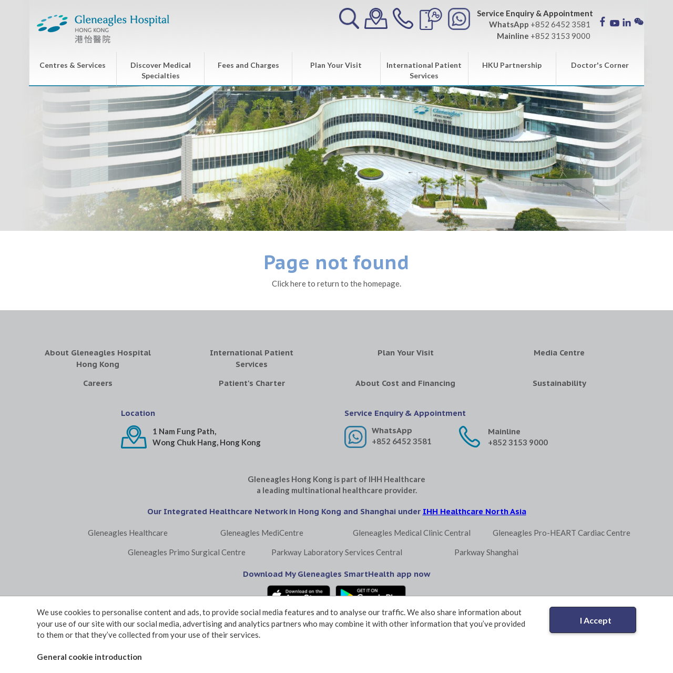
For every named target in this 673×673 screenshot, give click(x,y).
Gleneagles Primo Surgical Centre (187, 552)
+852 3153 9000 (518, 442)
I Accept (595, 620)
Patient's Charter (252, 383)
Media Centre (559, 353)
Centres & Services (72, 64)
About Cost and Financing (405, 383)
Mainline (504, 431)
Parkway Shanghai (486, 552)
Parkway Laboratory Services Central (336, 552)
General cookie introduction (89, 656)
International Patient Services (424, 70)
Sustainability (559, 383)
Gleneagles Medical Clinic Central (412, 532)
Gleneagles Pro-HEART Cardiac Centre (561, 532)
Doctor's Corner (600, 64)
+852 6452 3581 (402, 441)
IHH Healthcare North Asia (474, 511)
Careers (98, 383)
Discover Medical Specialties (160, 70)
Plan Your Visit (336, 64)
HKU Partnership (512, 64)
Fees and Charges (248, 64)
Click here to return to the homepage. (336, 283)
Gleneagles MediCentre (261, 532)
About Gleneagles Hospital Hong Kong (98, 358)
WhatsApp (392, 430)
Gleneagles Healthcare (128, 532)
